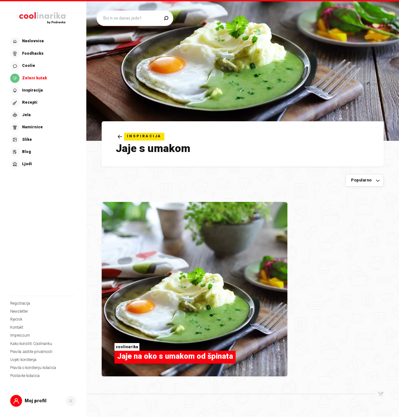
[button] (43, 400)
